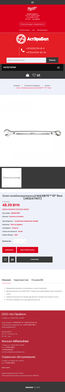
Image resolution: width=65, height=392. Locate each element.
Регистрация (24, 30)
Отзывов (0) (37, 280)
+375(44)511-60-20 (36, 52)
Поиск (52, 60)
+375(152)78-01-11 (35, 48)
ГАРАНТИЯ (34, 259)
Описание (6, 280)
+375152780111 (10, 347)
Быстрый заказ (27, 250)
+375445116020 (7, 350)
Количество (6, 241)
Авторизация (42, 30)
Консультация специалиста (32, 24)
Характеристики (21, 280)
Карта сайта (6, 367)
